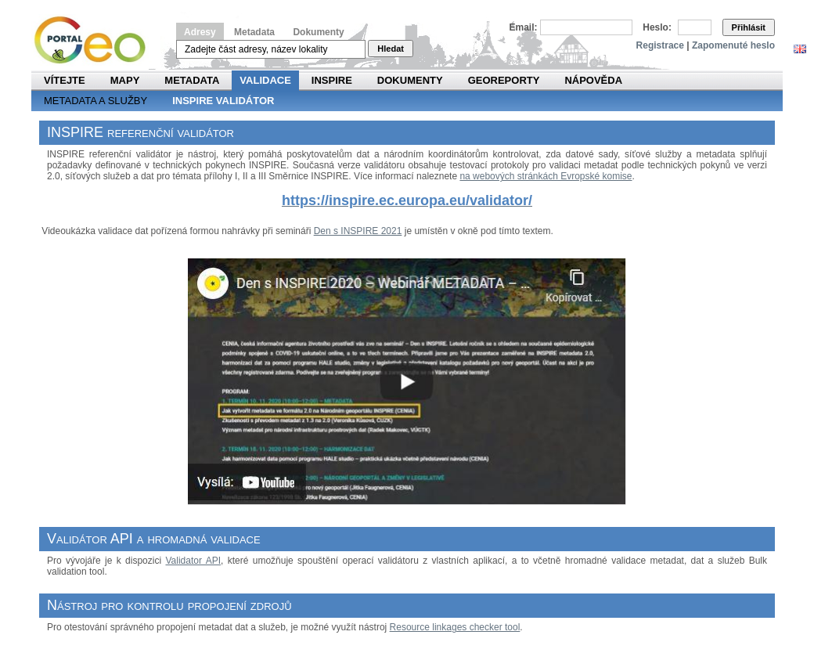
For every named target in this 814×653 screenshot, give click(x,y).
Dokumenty (318, 32)
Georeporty (504, 80)
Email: (524, 27)
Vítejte (64, 80)
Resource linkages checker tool (455, 627)
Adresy (200, 32)
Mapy (125, 80)
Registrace (660, 45)
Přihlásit (748, 27)
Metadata (254, 32)
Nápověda (593, 80)
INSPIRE (332, 80)
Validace (265, 80)
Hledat (390, 48)
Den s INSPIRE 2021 (358, 230)
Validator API (193, 560)
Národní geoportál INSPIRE (95, 40)
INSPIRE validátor (223, 100)
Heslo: (657, 27)
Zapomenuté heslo (733, 45)
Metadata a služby (95, 100)
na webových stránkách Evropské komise (545, 176)
